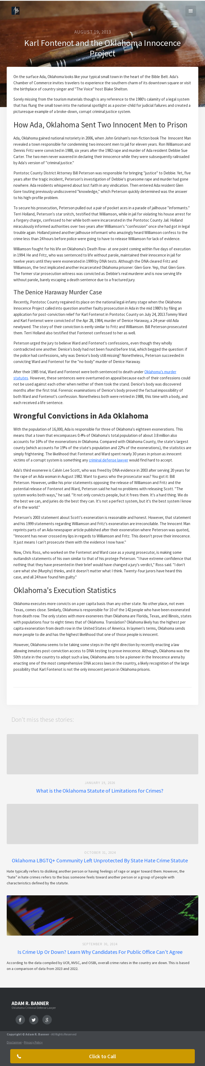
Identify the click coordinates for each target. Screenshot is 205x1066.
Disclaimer (14, 1042)
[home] (14, 9)
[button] (190, 11)
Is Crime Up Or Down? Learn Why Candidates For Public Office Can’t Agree (99, 952)
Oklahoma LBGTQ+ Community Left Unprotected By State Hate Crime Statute (100, 860)
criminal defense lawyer (108, 460)
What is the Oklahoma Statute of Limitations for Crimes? (99, 791)
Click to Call (102, 1056)
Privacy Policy (33, 1042)
